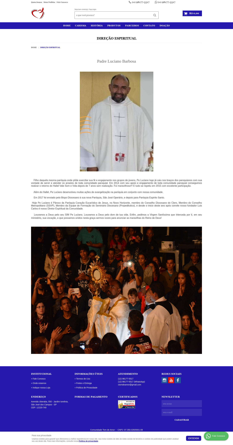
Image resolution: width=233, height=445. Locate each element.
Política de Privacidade (86, 387)
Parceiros (132, 25)
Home (67, 25)
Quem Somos (36, 2)
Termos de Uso (83, 379)
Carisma (80, 25)
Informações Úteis (89, 373)
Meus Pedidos (49, 2)
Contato (149, 25)
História (97, 25)
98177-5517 (140, 2)
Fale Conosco (62, 2)
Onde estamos (39, 383)
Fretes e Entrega (84, 383)
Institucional (41, 373)
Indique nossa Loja (41, 387)
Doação (165, 25)
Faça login (92, 9)
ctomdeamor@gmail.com (129, 384)
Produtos (114, 25)
